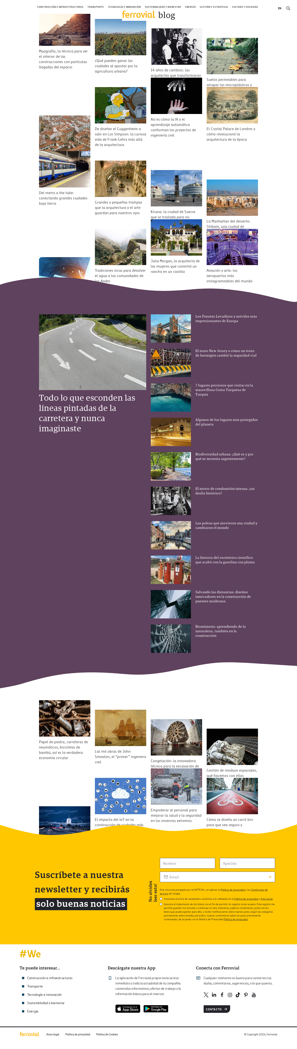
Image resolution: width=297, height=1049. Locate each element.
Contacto (217, 1009)
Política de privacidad (233, 890)
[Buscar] (288, 8)
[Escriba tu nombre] (187, 863)
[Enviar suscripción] (269, 877)
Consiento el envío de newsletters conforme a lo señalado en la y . (216, 899)
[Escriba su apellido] (247, 863)
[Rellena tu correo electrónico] (217, 877)
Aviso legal (267, 899)
